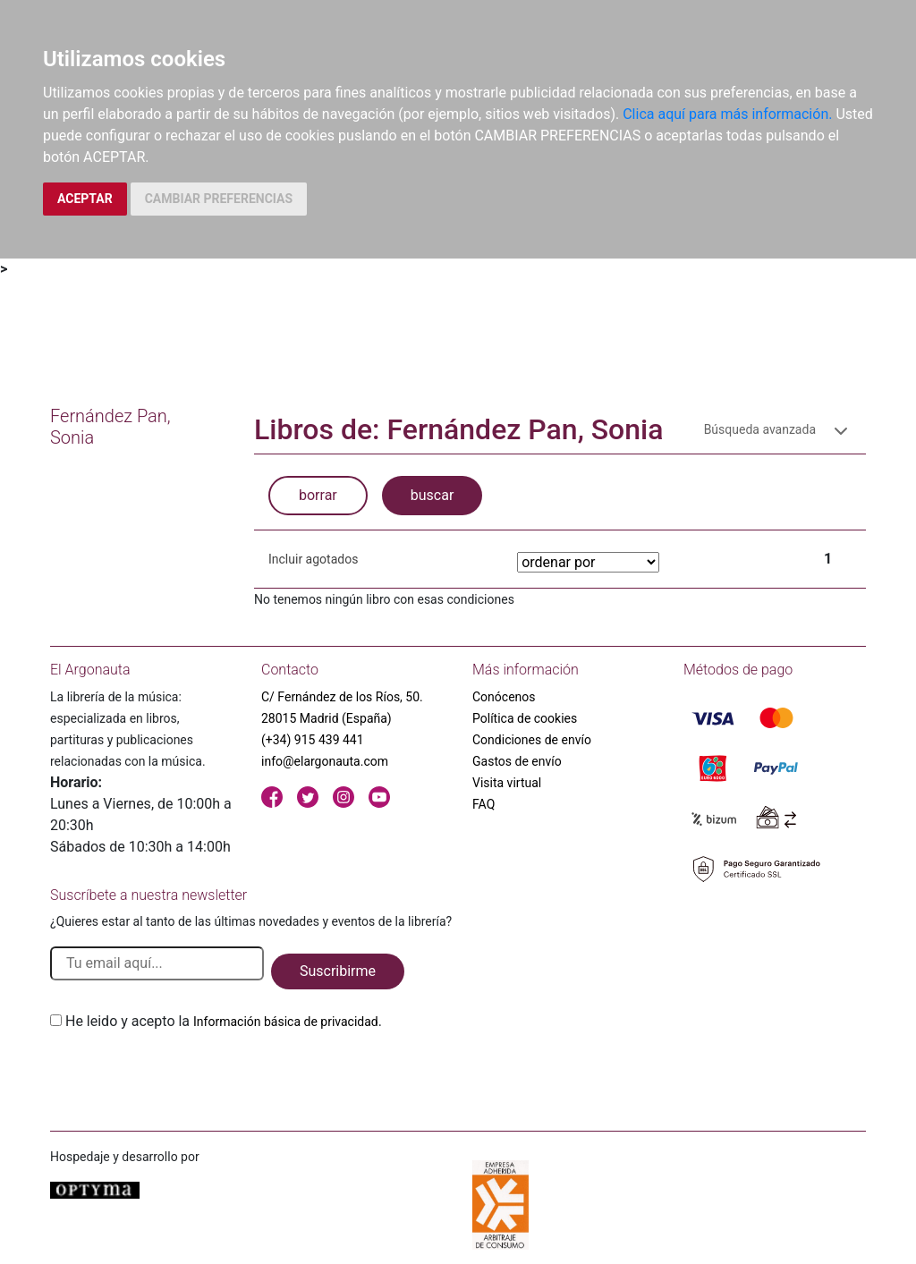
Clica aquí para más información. (727, 114)
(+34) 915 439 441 (312, 740)
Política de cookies (524, 718)
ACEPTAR (85, 198)
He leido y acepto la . (223, 1021)
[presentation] (186, 1074)
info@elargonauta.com (324, 761)
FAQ (483, 804)
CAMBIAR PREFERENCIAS (219, 198)
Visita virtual (506, 783)
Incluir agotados (313, 559)
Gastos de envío (517, 761)
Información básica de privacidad (285, 1021)
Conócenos (504, 697)
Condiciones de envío (531, 740)
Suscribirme (338, 971)
